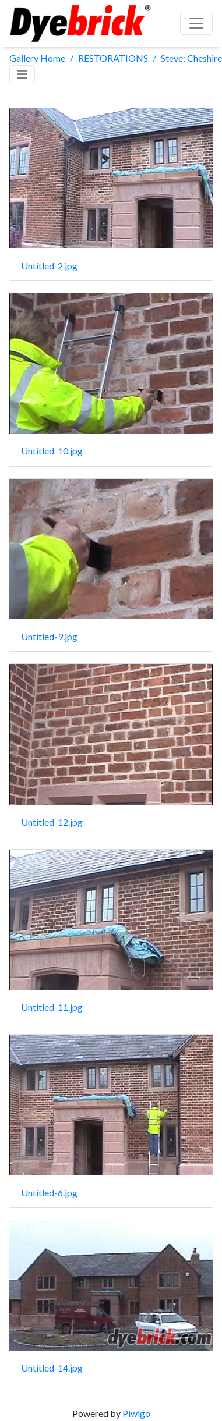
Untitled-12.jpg (52, 821)
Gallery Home (37, 57)
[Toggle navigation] (22, 74)
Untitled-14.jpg (52, 1367)
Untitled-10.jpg (52, 450)
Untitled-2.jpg (49, 265)
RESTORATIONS (113, 57)
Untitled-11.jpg (52, 1007)
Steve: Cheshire (191, 57)
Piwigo (136, 1413)
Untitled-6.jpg (49, 1192)
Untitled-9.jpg (49, 636)
